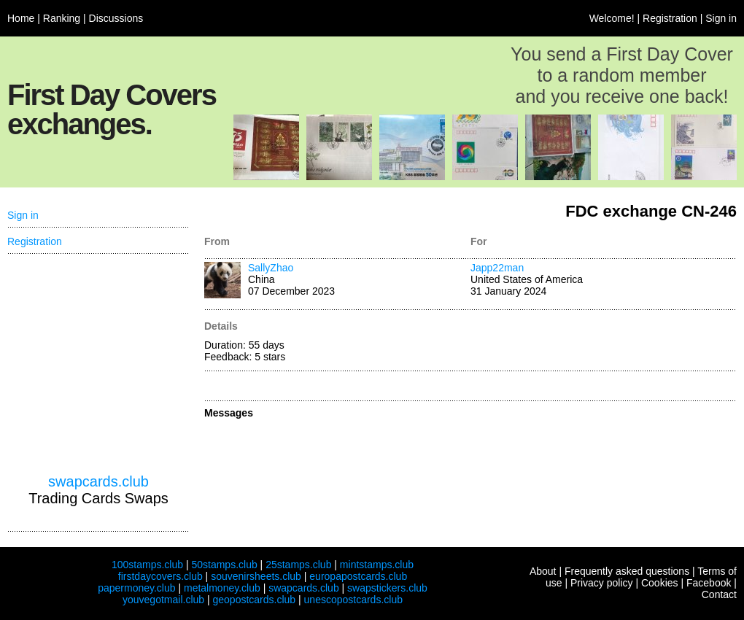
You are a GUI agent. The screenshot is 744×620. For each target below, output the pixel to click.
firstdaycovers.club (160, 576)
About (543, 571)
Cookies (659, 583)
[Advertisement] (98, 364)
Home (20, 18)
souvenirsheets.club (256, 576)
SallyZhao (270, 268)
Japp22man (497, 268)
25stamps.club (298, 564)
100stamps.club (147, 564)
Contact (719, 594)
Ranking (61, 18)
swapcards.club (98, 481)
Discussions (116, 18)
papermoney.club (136, 588)
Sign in (721, 18)
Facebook (708, 583)
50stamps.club (224, 564)
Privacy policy (601, 583)
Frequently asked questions (627, 571)
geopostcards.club (254, 599)
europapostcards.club (358, 576)
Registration (670, 18)
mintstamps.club (377, 564)
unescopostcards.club (353, 599)
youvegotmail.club (163, 599)
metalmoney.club (222, 588)
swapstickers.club (387, 588)
